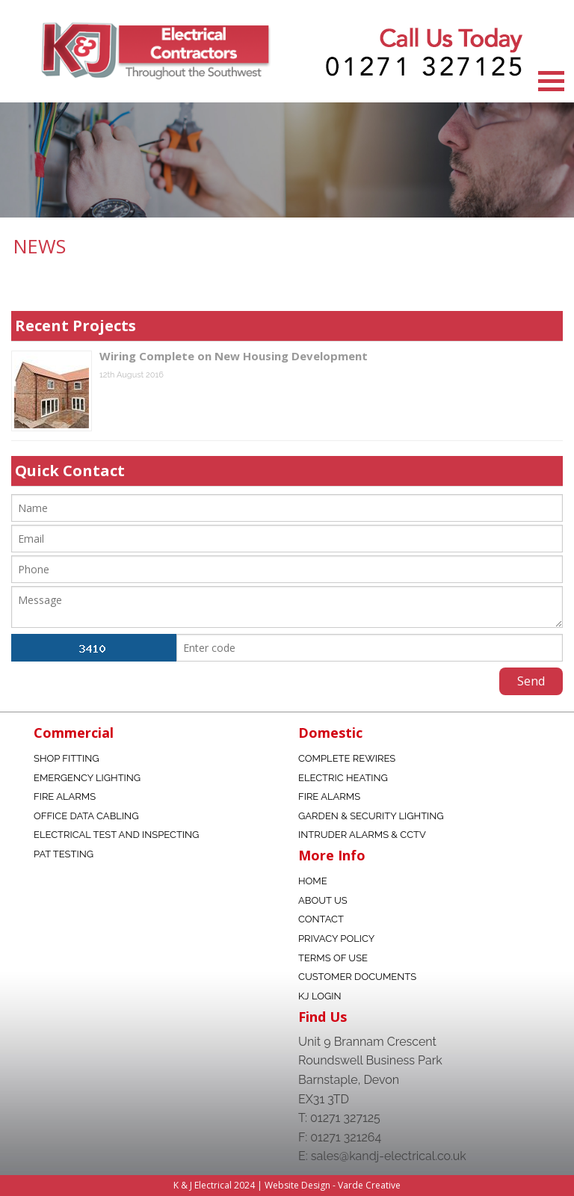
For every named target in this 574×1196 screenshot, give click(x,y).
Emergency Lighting (87, 777)
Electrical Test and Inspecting (116, 834)
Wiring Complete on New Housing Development (233, 355)
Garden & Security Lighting (371, 816)
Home (312, 881)
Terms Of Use (333, 958)
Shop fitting (66, 758)
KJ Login (319, 996)
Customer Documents (357, 976)
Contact (321, 919)
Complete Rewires (346, 758)
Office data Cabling (86, 816)
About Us (323, 900)
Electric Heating (343, 777)
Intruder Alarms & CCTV (362, 834)
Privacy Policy (336, 938)
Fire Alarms (65, 796)
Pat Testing (63, 854)
